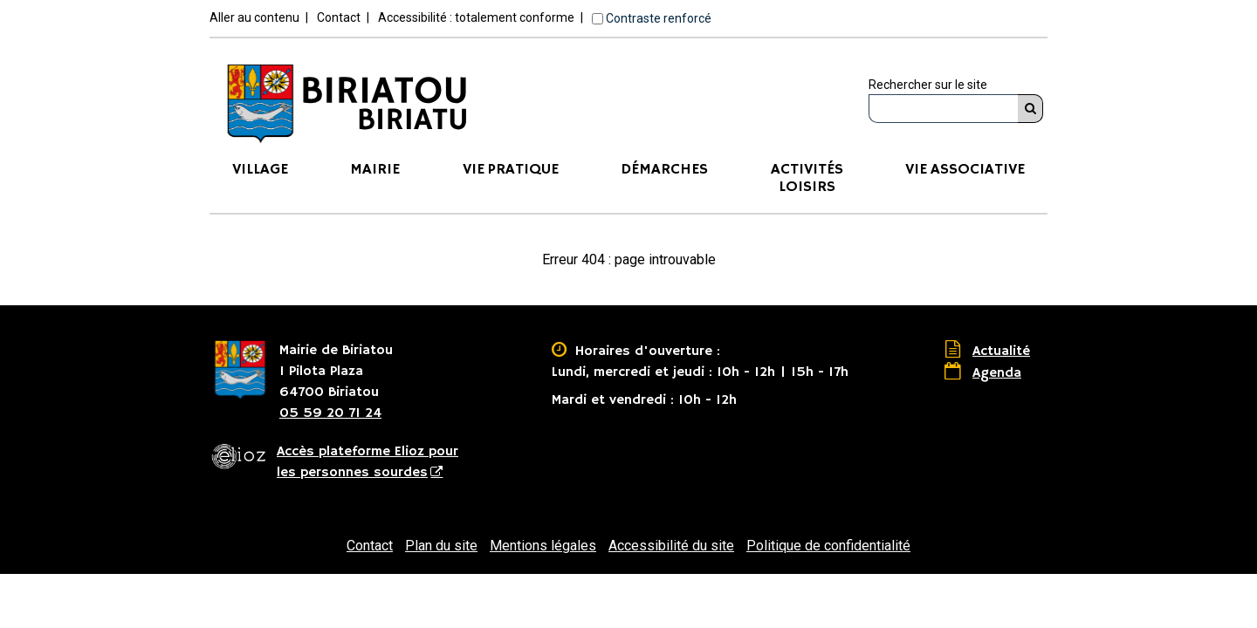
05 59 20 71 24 (330, 413)
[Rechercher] (1030, 108)
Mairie (375, 169)
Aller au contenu (254, 17)
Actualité (1001, 351)
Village (260, 169)
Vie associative (965, 169)
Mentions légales (543, 545)
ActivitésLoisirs (807, 178)
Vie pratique (511, 169)
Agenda (996, 373)
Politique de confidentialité (828, 545)
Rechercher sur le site (928, 85)
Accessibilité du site (671, 545)
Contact (339, 17)
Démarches (664, 169)
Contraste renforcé (658, 18)
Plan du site (441, 545)
